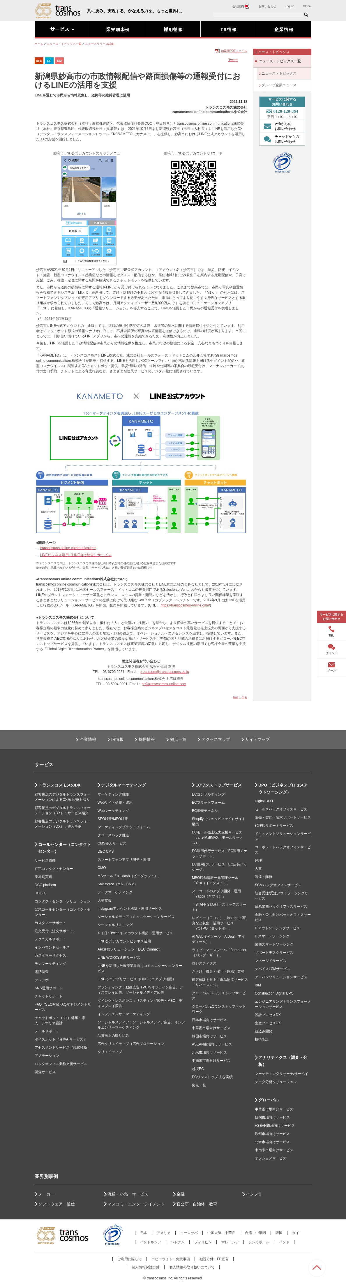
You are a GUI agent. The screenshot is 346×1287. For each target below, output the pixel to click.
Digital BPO (264, 801)
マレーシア (230, 1242)
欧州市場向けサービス (272, 1134)
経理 (258, 860)
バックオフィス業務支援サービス (61, 1064)
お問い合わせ (267, 6)
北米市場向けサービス (209, 1052)
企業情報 (88, 739)
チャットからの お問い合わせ (280, 139)
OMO (102, 868)
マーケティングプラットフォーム (124, 827)
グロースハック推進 (113, 835)
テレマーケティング (50, 964)
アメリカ (164, 1233)
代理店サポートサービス (274, 826)
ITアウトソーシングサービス (277, 928)
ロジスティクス (204, 963)
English (289, 6)
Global (307, 6)
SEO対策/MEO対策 (113, 819)
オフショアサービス (270, 1158)
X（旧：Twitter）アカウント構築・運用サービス (135, 933)
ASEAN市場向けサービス (212, 1044)
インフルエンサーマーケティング (124, 1014)
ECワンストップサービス (218, 785)
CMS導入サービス (112, 843)
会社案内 (241, 6)
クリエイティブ (110, 1052)
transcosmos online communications (68, 548)
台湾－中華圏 (255, 1233)
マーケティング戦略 (113, 794)
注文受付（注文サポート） (56, 931)
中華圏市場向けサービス (211, 1028)
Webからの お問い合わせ (278, 126)
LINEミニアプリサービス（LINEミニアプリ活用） (137, 979)
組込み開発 (263, 1031)
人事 (258, 869)
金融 (180, 1194)
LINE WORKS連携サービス (119, 957)
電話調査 (42, 972)
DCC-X (40, 893)
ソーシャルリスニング (115, 925)
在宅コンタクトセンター (54, 869)
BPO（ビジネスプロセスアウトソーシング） (283, 788)
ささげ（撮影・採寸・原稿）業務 (218, 971)
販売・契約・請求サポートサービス (283, 817)
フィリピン (203, 1242)
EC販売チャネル (205, 811)
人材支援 (105, 900)
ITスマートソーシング (272, 936)
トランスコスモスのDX (59, 785)
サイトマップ (257, 739)
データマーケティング (115, 892)
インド (284, 1242)
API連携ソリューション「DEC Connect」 (130, 949)
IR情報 (117, 739)
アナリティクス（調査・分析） (282, 1061)
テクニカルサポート (50, 939)
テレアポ (42, 980)
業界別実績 (43, 877)
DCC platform (45, 885)
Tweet (233, 60)
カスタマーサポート (50, 923)
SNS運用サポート (49, 988)
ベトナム (178, 1242)
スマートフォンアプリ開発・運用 (124, 860)
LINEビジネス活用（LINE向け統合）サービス (75, 555)
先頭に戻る (240, 697)
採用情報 (147, 739)
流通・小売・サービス (127, 1194)
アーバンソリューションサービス (281, 977)
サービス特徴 (45, 860)
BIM (258, 985)
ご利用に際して (129, 1259)
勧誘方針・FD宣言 (214, 1259)
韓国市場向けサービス (209, 1036)
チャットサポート (49, 996)
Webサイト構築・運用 (115, 803)
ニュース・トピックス (279, 73)
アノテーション (47, 1056)
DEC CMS (106, 851)
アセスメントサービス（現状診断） (63, 1048)
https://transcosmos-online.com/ (185, 605)
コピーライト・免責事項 (170, 1259)
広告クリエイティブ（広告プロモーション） (132, 1044)
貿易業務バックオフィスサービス (281, 907)
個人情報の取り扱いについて (192, 1267)
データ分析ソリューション (276, 1082)
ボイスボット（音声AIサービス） (61, 1039)
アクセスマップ (216, 739)
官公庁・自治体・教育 (196, 1204)
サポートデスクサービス (274, 953)
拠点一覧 (178, 739)
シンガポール (258, 1242)
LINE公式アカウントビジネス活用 (124, 941)
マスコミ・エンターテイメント (136, 1204)
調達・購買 (263, 877)
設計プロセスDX (268, 1015)
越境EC (198, 1069)
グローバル (268, 1100)
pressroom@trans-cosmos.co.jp (164, 672)
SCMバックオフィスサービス (278, 885)
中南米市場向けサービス (211, 1061)
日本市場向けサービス (209, 1020)
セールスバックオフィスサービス (281, 809)
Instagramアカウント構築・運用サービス (130, 909)
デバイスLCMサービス (272, 969)
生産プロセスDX (268, 1023)
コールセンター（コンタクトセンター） (64, 848)
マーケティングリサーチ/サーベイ (281, 1074)
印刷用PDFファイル (234, 50)
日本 (143, 1233)
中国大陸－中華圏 (221, 1233)
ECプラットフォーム (208, 803)
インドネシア (150, 1242)
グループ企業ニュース (279, 85)
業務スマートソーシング (274, 944)
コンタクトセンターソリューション (63, 901)
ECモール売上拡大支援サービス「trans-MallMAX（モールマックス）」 (217, 837)
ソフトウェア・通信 (56, 1204)
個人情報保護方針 (146, 1267)
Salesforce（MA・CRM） (118, 884)
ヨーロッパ (189, 1233)
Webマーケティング (113, 811)
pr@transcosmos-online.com (164, 684)
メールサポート (47, 1031)
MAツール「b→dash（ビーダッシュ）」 (129, 876)
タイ (295, 1233)
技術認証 (262, 1039)
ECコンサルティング (208, 794)
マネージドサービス (270, 961)
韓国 (279, 1233)
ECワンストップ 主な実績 (212, 1077)
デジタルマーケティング (123, 785)
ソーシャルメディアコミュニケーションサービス (136, 917)
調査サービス (45, 1072)
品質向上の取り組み (113, 1036)
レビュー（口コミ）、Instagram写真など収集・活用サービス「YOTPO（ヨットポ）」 (219, 923)
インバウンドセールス (52, 947)
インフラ (254, 1194)
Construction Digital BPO (274, 993)
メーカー (46, 1194)
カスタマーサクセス (50, 955)
